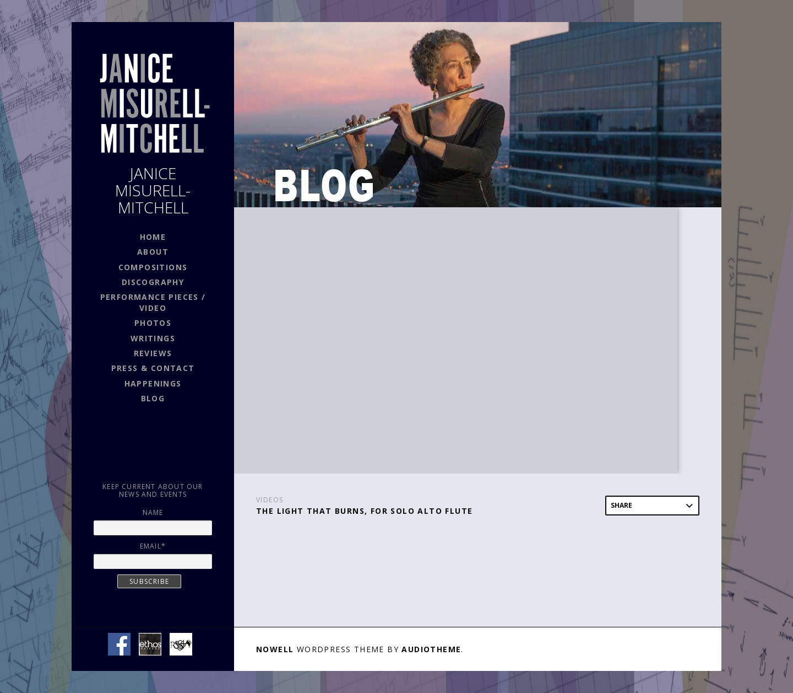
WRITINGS (153, 338)
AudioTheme (431, 649)
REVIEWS (153, 353)
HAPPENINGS (153, 383)
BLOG (153, 398)
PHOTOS (152, 323)
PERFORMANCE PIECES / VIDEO (153, 302)
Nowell (275, 649)
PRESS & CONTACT (153, 368)
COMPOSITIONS (153, 267)
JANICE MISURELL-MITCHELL (153, 190)
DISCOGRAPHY (153, 282)
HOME (153, 237)
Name (153, 512)
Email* (153, 546)
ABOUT (153, 251)
